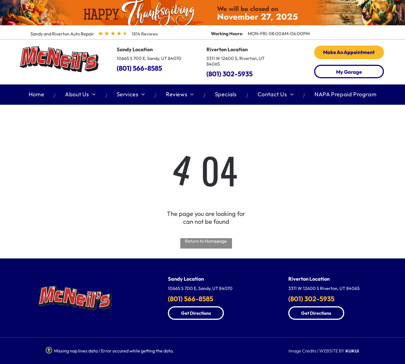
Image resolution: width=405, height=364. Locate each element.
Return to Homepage (206, 241)
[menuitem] (37, 96)
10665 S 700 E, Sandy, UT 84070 (149, 58)
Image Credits (302, 351)
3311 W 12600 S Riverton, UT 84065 (324, 288)
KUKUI (352, 351)
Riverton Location (227, 49)
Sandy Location (135, 49)
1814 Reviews (145, 34)
